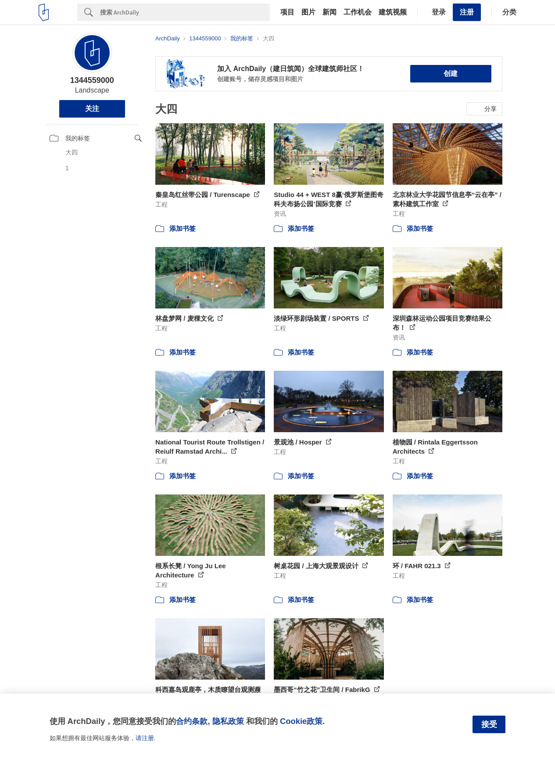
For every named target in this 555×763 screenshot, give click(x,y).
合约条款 (192, 721)
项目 (287, 12)
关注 (92, 108)
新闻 (329, 12)
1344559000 (92, 80)
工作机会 (358, 12)
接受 (489, 724)
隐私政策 (228, 721)
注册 (467, 12)
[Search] (185, 12)
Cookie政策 (301, 721)
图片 (308, 12)
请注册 (145, 738)
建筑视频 (393, 12)
